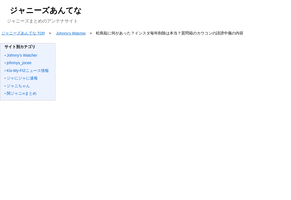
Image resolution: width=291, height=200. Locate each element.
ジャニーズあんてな (46, 10)
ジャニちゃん (18, 86)
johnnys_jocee (19, 63)
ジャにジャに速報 (22, 78)
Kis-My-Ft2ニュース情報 (28, 70)
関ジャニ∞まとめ (22, 93)
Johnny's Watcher (22, 55)
